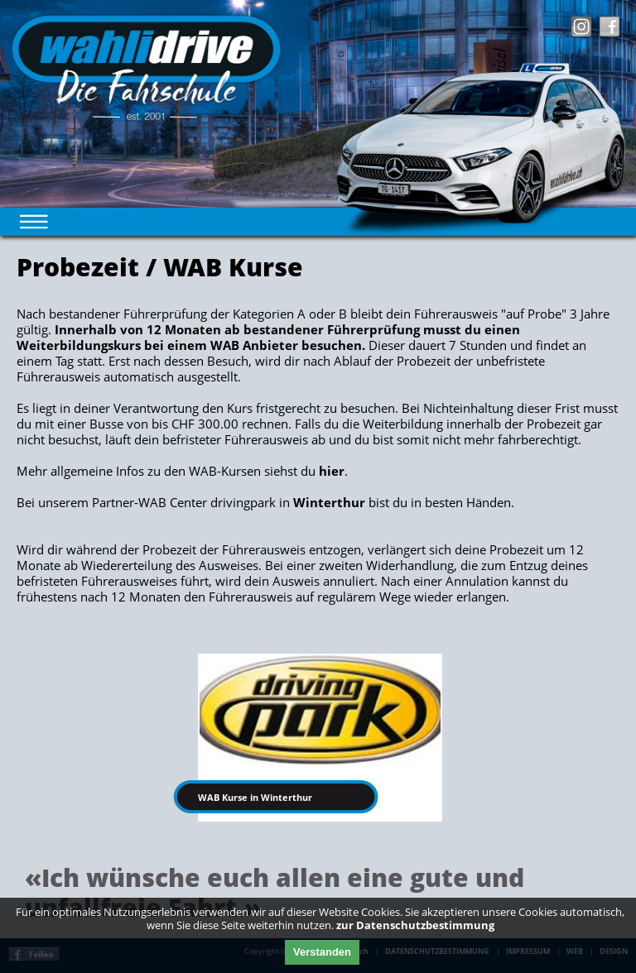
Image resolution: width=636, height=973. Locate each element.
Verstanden (322, 952)
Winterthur (327, 502)
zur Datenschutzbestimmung (415, 925)
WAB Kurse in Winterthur (255, 797)
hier (331, 471)
